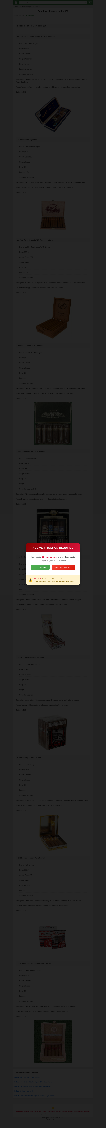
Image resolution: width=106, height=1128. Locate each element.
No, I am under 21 (64, 567)
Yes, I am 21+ (39, 567)
